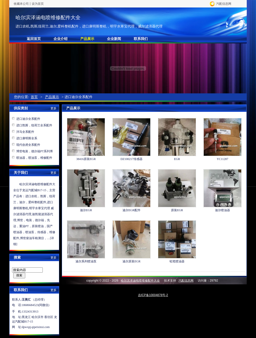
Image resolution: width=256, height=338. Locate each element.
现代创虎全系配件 (28, 145)
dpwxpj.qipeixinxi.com (36, 327)
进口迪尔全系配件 (28, 119)
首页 (34, 97)
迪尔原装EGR (131, 261)
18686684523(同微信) (35, 305)
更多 (53, 108)
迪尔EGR (86, 210)
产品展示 (87, 39)
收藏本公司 (21, 3)
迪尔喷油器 (222, 210)
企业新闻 (114, 39)
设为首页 (38, 3)
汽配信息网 (223, 3)
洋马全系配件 (25, 132)
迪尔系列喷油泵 (86, 261)
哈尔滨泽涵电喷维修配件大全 (48, 17)
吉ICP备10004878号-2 (153, 295)
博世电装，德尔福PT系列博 (34, 151)
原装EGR (177, 210)
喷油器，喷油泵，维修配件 (34, 158)
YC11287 (222, 159)
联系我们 (141, 39)
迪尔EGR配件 (131, 210)
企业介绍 (61, 39)
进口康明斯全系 (26, 138)
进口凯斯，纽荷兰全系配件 (34, 125)
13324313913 (30, 311)
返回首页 (34, 39)
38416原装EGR (86, 159)
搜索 (19, 275)
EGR (177, 159)
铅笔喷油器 (177, 261)
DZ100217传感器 (131, 159)
